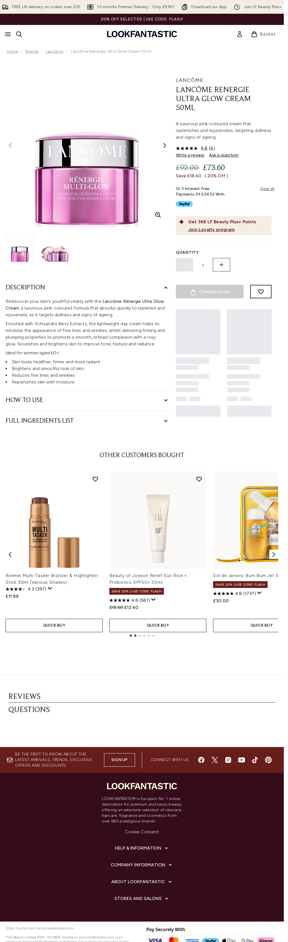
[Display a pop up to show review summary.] (50, 588)
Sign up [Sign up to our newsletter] (119, 740)
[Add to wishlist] (261, 291)
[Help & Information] (142, 829)
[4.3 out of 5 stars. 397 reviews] (26, 589)
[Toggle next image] (164, 145)
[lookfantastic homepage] (142, 34)
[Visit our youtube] (241, 740)
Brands (32, 51)
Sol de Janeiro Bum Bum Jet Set (248, 575)
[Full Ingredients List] (87, 421)
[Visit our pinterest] (268, 740)
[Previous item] (10, 554)
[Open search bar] (19, 34)
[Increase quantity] (221, 264)
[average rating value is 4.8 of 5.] (192, 148)
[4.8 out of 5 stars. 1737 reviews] (234, 593)
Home (12, 51)
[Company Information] (142, 846)
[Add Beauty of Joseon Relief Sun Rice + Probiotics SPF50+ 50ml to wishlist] (199, 479)
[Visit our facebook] (201, 740)
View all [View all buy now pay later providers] (267, 188)
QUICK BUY (54, 625)
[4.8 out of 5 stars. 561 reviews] (129, 600)
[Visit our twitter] (214, 740)
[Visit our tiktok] (255, 740)
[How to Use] (87, 400)
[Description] (87, 288)
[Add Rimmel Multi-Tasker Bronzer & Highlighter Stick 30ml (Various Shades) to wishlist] (95, 479)
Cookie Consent (142, 812)
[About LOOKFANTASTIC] (142, 862)
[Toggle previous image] (10, 145)
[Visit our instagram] (228, 740)
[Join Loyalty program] (228, 229)
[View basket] (263, 34)
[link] (239, 34)
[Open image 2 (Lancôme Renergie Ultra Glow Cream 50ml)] (55, 248)
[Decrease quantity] (184, 264)
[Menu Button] (7, 34)
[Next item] (273, 554)
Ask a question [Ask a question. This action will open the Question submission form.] (224, 155)
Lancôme (54, 51)
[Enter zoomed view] (158, 215)
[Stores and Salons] (141, 879)
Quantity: (188, 252)
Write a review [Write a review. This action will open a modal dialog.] (190, 155)
